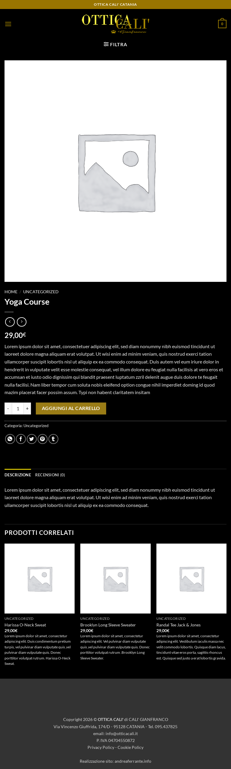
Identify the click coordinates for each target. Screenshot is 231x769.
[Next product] (9, 322)
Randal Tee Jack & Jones (178, 624)
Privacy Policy (101, 747)
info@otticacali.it (122, 733)
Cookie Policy (130, 747)
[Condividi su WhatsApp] (10, 439)
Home (11, 291)
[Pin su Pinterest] (43, 439)
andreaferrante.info (133, 761)
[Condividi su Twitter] (32, 439)
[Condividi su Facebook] (21, 439)
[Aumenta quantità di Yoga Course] (27, 409)
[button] (8, 24)
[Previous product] (21, 322)
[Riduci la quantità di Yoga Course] (8, 409)
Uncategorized (41, 291)
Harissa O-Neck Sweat (25, 624)
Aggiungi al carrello (71, 408)
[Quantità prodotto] (18, 409)
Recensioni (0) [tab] (50, 474)
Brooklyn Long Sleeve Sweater (108, 624)
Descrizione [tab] (18, 474)
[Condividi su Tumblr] (53, 439)
